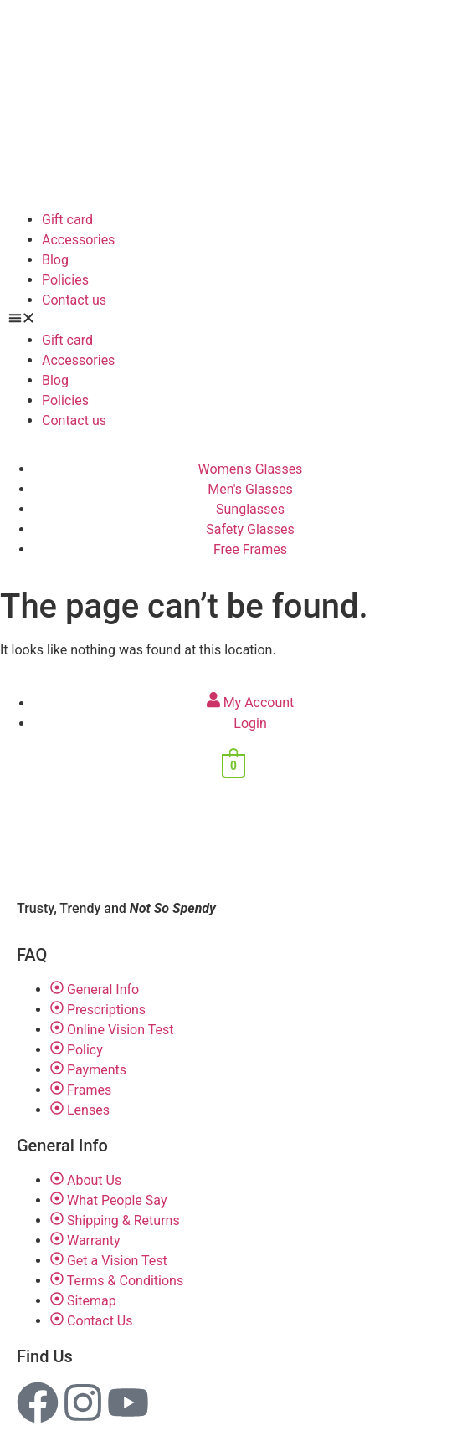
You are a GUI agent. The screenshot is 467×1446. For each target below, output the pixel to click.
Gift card (67, 220)
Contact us (74, 300)
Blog (55, 260)
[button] (233, 320)
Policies (65, 280)
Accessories (78, 240)
